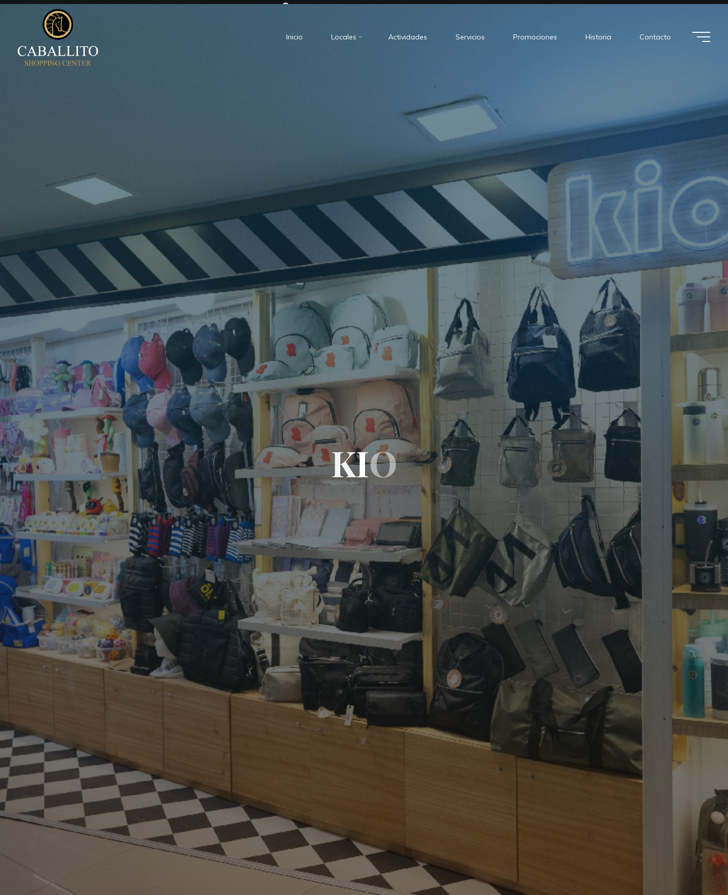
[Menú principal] (701, 33)
